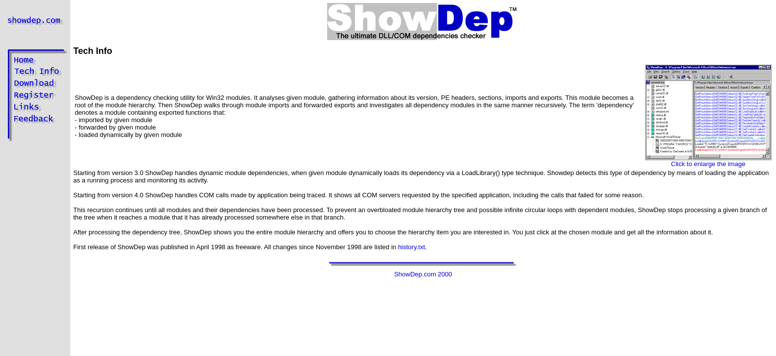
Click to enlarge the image (708, 161)
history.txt (411, 247)
